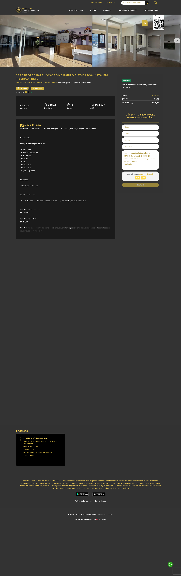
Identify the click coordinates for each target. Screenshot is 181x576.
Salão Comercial (37, 88)
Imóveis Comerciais (23, 88)
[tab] (145, 23)
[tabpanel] (90, 43)
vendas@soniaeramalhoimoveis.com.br (38, 457)
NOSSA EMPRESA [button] (76, 10)
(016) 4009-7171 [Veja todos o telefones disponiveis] (113, 3)
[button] (155, 2)
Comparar (38, 93)
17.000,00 (155, 100)
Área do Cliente (96, 3)
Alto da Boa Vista (51, 88)
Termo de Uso (100, 506)
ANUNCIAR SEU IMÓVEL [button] (128, 10)
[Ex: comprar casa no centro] (133, 3)
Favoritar (22, 93)
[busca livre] (147, 3)
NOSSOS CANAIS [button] (152, 10)
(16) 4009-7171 (29, 454)
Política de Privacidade (83, 506)
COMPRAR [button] (107, 10)
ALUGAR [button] (93, 10)
